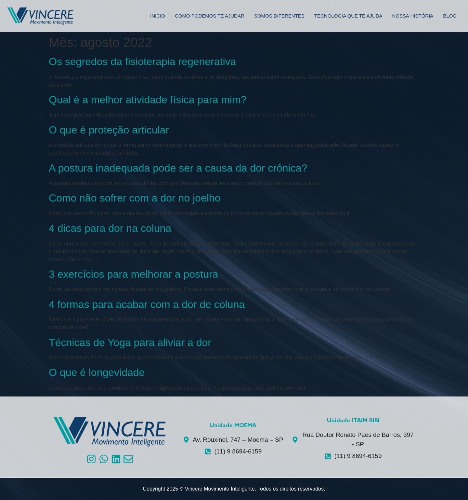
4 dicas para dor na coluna (110, 228)
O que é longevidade (97, 372)
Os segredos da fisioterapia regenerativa (142, 61)
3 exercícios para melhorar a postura (133, 274)
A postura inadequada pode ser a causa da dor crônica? (178, 168)
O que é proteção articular (109, 130)
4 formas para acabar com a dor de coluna (147, 304)
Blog (450, 16)
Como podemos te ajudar (209, 16)
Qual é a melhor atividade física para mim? (147, 99)
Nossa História (413, 16)
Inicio (157, 16)
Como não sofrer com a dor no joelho (134, 198)
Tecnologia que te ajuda (348, 16)
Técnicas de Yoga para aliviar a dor (130, 342)
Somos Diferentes (279, 16)
